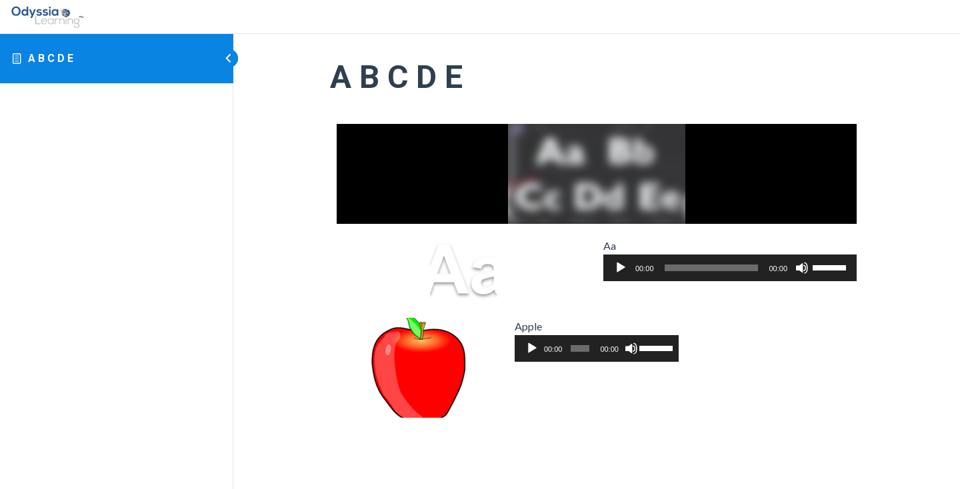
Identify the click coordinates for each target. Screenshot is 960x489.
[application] (730, 267)
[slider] (712, 267)
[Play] (620, 267)
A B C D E (50, 58)
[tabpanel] (596, 271)
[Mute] (802, 267)
